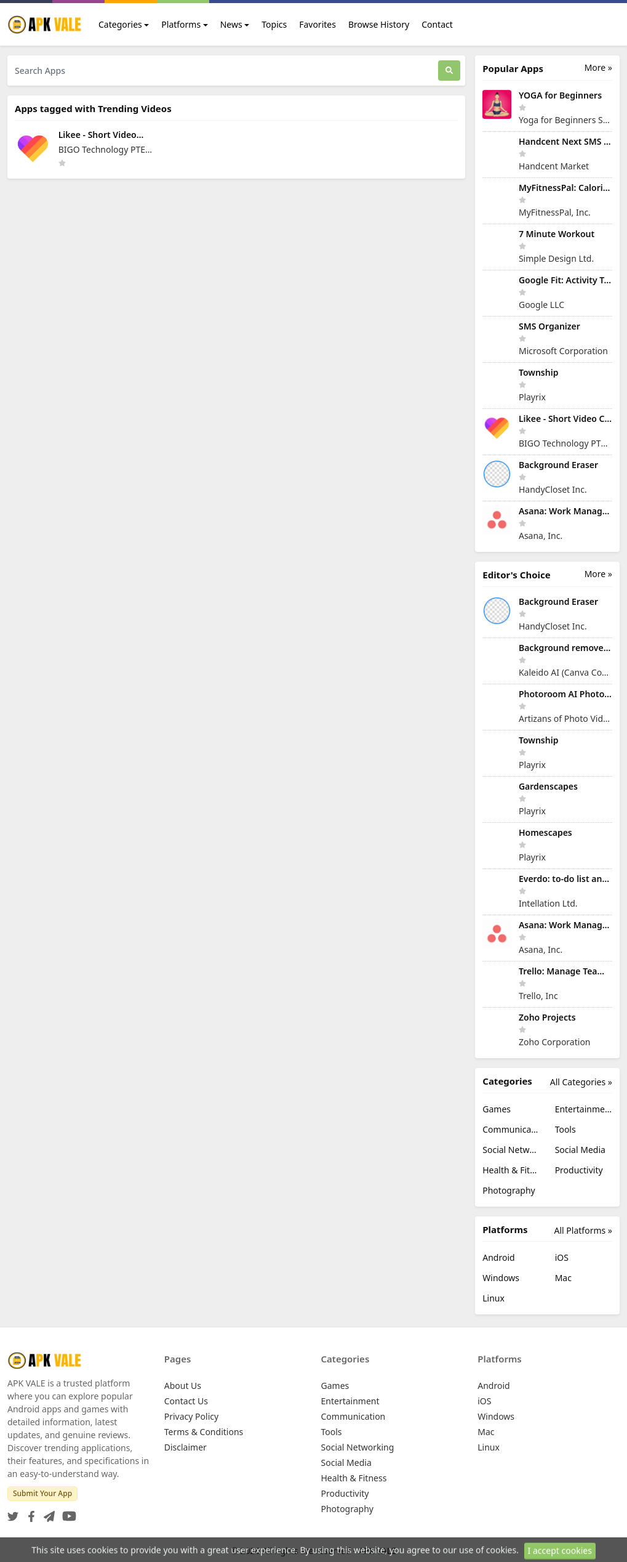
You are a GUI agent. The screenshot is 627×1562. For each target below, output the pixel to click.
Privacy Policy (191, 1416)
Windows (500, 1278)
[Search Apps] (222, 70)
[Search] (449, 70)
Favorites (317, 24)
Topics (274, 24)
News (231, 24)
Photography (508, 1190)
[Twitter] (12, 1512)
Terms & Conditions (204, 1432)
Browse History (378, 24)
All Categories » (581, 1082)
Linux (493, 1298)
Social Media (580, 1149)
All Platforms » (583, 1230)
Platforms (181, 24)
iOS (562, 1257)
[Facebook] (29, 1512)
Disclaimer (185, 1447)
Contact (437, 24)
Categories (120, 24)
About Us (182, 1385)
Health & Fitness (511, 1170)
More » (598, 67)
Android (498, 1257)
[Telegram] (47, 1512)
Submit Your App (42, 1493)
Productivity (579, 1170)
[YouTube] (66, 1512)
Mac (563, 1278)
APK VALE (377, 1550)
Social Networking (511, 1149)
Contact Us (186, 1401)
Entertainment (583, 1109)
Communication (511, 1129)
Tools (565, 1129)
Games (496, 1109)
